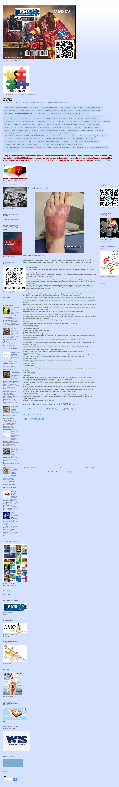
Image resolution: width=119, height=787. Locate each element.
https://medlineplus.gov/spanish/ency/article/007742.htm (48, 404)
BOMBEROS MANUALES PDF (73, 113)
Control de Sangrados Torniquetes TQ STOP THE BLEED (20, 116)
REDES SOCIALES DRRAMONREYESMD (59, 147)
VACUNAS (15, 150)
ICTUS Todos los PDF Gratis (53, 124)
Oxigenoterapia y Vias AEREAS (13, 133)
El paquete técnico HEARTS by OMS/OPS (92, 130)
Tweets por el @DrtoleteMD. (11, 219)
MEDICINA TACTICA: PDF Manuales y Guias (16, 130)
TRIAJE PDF (66, 141)
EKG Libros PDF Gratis (92, 118)
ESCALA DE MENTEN (14, 432)
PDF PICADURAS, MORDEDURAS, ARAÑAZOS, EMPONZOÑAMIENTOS (24, 136)
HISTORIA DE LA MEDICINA (102, 121)
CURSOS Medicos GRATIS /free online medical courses (69, 116)
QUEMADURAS (9, 138)
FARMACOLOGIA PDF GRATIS (45, 121)
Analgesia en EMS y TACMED (93, 107)
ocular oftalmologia (73, 130)
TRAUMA (75, 141)
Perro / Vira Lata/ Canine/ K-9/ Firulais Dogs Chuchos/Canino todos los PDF (24, 147)
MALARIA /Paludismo (93, 124)
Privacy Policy (7, 594)
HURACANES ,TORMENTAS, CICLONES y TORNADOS (19, 124)
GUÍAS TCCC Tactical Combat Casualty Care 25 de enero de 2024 (15, 311)
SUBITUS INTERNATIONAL (80, 147)
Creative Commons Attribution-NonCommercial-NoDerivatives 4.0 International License (44, 102)
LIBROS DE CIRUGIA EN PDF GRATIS (74, 124)
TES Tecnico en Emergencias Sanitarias (15, 141)
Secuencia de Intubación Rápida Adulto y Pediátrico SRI (15, 355)
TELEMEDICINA (90, 138)
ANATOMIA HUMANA (10, 110)
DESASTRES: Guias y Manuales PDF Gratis (16, 118)
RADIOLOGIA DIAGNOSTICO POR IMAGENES (29, 138)
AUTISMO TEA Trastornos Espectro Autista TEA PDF (58, 110)
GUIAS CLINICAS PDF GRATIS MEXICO (80, 121)
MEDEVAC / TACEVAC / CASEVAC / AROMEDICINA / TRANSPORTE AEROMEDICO (27, 127)
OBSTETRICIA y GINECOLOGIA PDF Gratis (52, 130)
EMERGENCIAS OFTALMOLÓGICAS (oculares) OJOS (19, 121)
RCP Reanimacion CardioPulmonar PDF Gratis (57, 138)
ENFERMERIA (79, 118)
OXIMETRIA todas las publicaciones (34, 133)
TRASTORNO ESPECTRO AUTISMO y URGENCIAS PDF (44, 141)
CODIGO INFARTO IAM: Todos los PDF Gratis (49, 113)
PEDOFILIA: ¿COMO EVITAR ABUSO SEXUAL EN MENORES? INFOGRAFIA (62, 144)
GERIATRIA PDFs (61, 121)
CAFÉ (85, 113)
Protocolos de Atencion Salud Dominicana (58, 136)
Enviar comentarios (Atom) (63, 472)
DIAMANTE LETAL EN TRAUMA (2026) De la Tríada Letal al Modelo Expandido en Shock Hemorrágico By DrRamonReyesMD (11, 412)
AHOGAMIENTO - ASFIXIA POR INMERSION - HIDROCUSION (21, 107)
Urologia (7, 150)
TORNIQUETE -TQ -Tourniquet (99, 147)
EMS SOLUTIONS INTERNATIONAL (14, 144)
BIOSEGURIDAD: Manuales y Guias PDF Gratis (88, 110)
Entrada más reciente (30, 467)
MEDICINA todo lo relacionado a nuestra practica (87, 127)
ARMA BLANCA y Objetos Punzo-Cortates (30, 110)
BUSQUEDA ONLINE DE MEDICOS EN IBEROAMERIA (19, 113)
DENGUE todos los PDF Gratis (95, 116)
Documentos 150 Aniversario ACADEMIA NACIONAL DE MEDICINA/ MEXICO (52, 118)
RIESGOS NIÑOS (77, 138)
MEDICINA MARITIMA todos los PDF (62, 127)
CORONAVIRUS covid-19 (44, 116)
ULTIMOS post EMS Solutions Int (89, 141)
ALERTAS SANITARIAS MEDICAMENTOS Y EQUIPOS (55, 107)
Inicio (61, 467)
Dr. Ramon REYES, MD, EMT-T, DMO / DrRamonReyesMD (15, 451)
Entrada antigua (90, 467)
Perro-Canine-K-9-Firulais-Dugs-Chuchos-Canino (92, 136)
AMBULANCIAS (78, 107)
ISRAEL (40, 124)
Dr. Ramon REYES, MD (101, 160)
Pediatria (74, 136)
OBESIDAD (35, 130)
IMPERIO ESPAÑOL (33, 144)
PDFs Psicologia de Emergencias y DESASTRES (59, 133)
